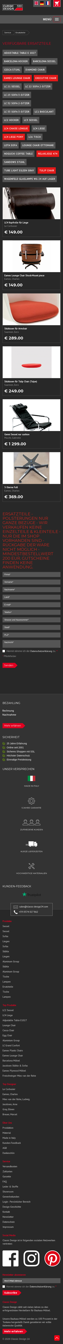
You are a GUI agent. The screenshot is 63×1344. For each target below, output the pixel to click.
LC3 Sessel (31, 120)
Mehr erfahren (12, 725)
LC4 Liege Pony (13, 136)
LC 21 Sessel (12, 86)
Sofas (5, 936)
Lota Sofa (10, 145)
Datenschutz (9, 1221)
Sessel (6, 926)
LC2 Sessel (8, 1010)
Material (7, 1132)
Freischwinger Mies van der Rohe (19, 1075)
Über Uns (7, 1122)
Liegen (6, 941)
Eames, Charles (10, 1094)
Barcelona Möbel (11, 1060)
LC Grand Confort (11, 1045)
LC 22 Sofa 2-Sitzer (38, 86)
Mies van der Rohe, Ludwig (16, 1099)
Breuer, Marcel (10, 1114)
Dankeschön (8, 1153)
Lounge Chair (9, 1025)
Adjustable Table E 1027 (20, 52)
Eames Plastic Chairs (13, 1050)
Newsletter (8, 1216)
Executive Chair (45, 78)
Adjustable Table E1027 (15, 1020)
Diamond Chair (35, 69)
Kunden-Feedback (12, 1142)
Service (7, 32)
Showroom (8, 1191)
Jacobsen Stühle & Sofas (15, 1065)
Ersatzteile (20, 32)
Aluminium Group (11, 1040)
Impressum (8, 1226)
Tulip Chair (46, 170)
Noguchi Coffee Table (18, 153)
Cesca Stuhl (12, 69)
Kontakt (6, 1211)
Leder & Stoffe (10, 1186)
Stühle (6, 951)
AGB (5, 1147)
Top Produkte (9, 1005)
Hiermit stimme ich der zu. (30, 651)
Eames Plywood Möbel (14, 1070)
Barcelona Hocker (16, 61)
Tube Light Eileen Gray (19, 170)
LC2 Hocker (11, 120)
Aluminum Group (11, 961)
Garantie (7, 1176)
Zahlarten (7, 1171)
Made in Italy (9, 1137)
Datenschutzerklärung (41, 651)
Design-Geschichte (12, 1206)
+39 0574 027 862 (28, 911)
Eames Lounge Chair (17, 78)
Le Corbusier (9, 1089)
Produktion (8, 1127)
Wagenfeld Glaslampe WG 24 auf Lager (29, 178)
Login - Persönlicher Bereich (16, 1201)
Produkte (7, 921)
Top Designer (9, 1084)
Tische (6, 976)
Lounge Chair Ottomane (38, 145)
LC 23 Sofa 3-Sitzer (16, 94)
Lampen (7, 981)
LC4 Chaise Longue (16, 128)
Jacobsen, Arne (10, 1104)
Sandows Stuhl (14, 162)
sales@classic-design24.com (33, 906)
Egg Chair (7, 1035)
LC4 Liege (39, 128)
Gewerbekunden (11, 1196)
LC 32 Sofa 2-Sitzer (16, 103)
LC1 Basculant (44, 111)
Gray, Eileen (8, 1109)
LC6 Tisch (35, 136)
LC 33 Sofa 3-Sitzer (16, 111)
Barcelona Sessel (44, 61)
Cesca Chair (8, 1030)
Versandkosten (10, 1166)
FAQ (5, 1181)
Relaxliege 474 (47, 153)
